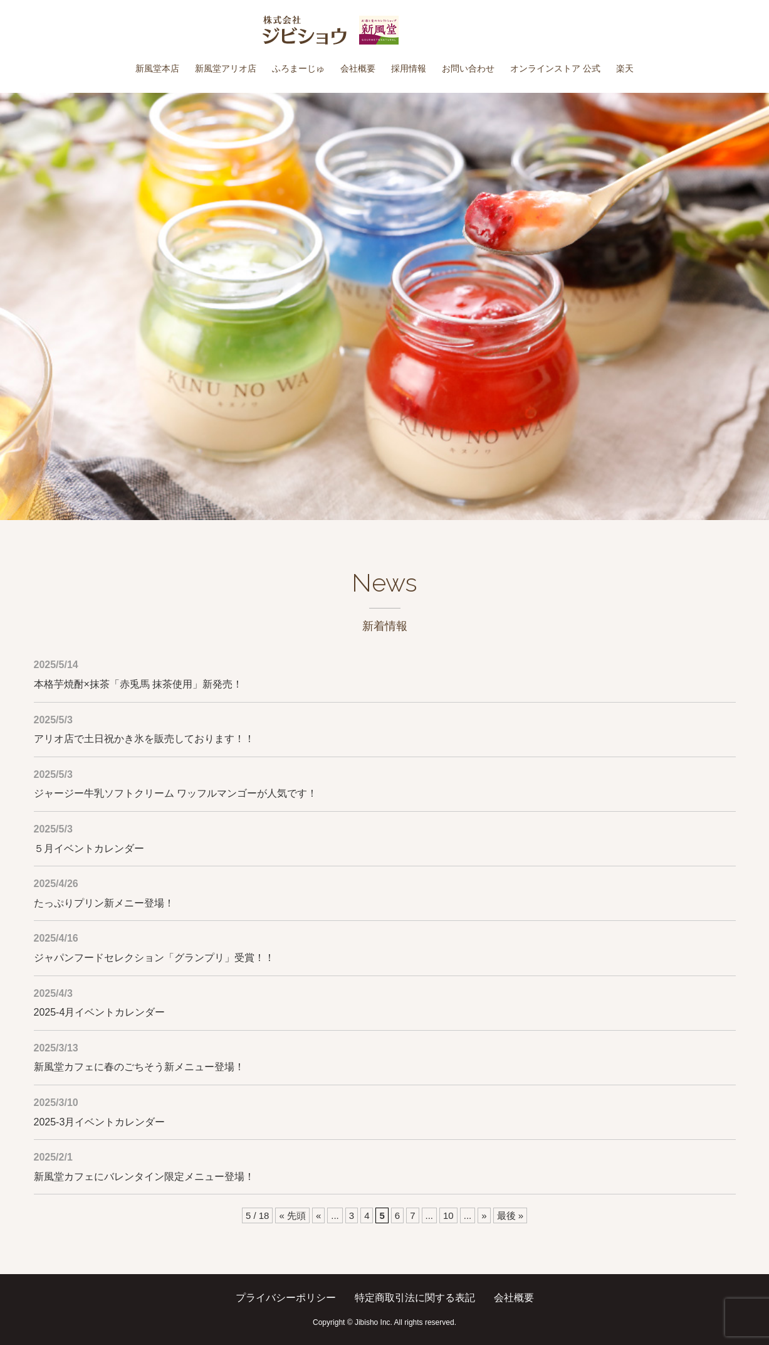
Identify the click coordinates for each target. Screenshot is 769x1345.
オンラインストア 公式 (555, 68)
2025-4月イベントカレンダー (99, 1012)
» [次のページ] (483, 1215)
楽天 (625, 68)
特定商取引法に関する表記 (415, 1297)
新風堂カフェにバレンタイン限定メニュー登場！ (144, 1176)
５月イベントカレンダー (89, 848)
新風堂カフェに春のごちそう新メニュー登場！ (139, 1066)
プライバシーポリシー (286, 1297)
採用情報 (408, 68)
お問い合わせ (468, 68)
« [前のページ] (318, 1215)
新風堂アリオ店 (225, 68)
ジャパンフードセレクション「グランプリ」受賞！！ (154, 957)
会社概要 (357, 68)
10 (448, 1215)
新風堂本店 (157, 68)
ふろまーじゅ (298, 68)
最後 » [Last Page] (510, 1215)
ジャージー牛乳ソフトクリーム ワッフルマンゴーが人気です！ (175, 793)
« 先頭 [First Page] (292, 1215)
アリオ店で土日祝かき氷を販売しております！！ (144, 738)
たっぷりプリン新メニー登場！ (104, 903)
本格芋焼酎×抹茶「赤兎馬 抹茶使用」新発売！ (138, 684)
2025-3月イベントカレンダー (99, 1122)
